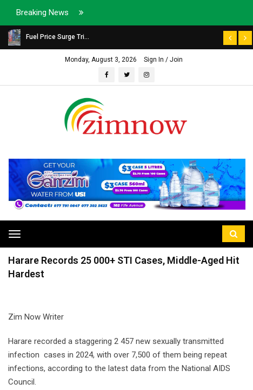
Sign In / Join (163, 59)
